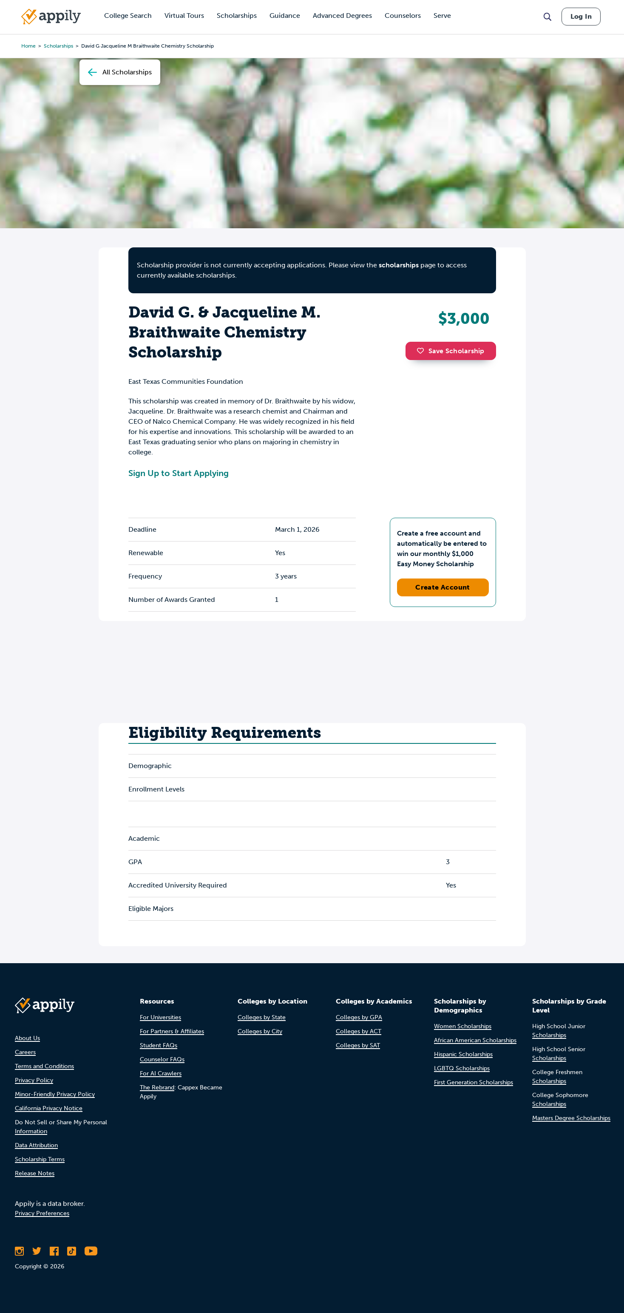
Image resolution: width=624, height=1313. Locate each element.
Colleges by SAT (358, 1045)
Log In (581, 16)
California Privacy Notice (48, 1108)
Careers (25, 1052)
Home (28, 46)
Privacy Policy (34, 1080)
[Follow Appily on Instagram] (19, 1251)
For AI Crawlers (161, 1073)
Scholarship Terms (40, 1159)
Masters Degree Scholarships (571, 1118)
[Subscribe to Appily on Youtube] (91, 1251)
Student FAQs (158, 1045)
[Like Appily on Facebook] (54, 1251)
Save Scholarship (450, 351)
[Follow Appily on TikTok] (71, 1251)
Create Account (442, 587)
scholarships (58, 46)
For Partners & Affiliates (172, 1031)
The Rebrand (157, 1087)
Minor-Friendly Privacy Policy (55, 1094)
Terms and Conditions (44, 1066)
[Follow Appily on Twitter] (36, 1251)
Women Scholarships (462, 1026)
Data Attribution (36, 1145)
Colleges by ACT (358, 1031)
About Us (27, 1038)
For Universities (160, 1017)
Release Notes (34, 1173)
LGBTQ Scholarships (462, 1068)
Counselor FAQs (162, 1059)
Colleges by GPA (359, 1017)
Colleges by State (262, 1017)
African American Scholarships (475, 1040)
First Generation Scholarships (473, 1082)
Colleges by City (260, 1031)
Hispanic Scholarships (463, 1054)
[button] (422, 350)
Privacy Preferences (42, 1213)
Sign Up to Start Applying (178, 473)
